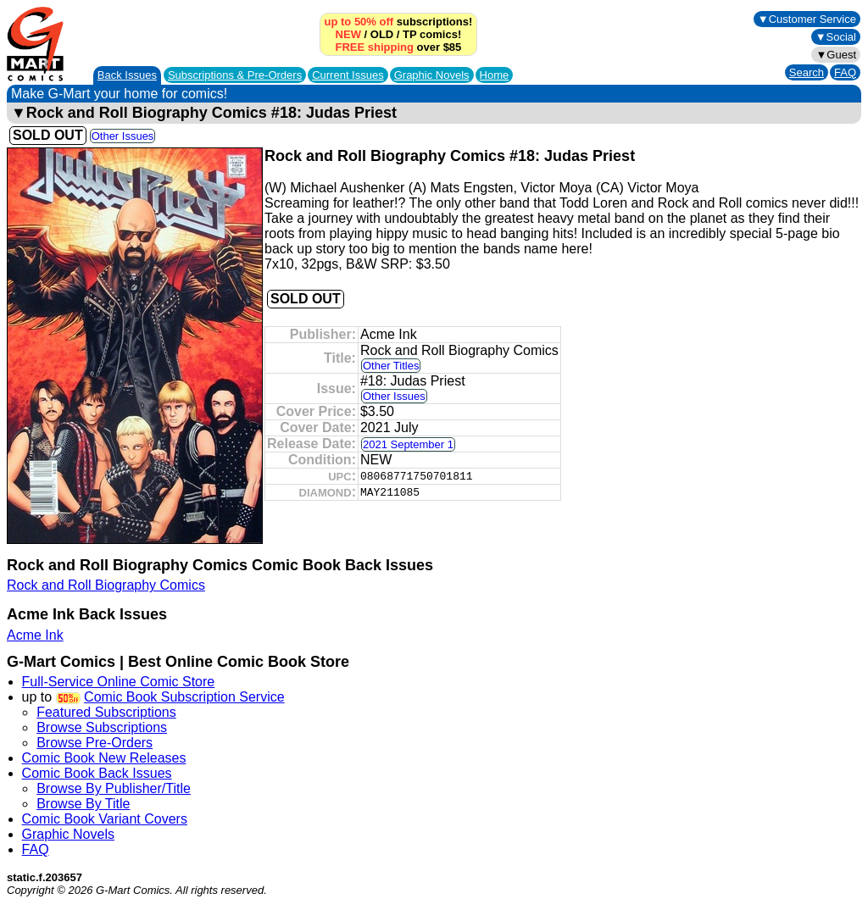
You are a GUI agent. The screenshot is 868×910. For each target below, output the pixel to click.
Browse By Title (83, 803)
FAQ (845, 72)
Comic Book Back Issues (97, 773)
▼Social (835, 37)
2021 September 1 (408, 444)
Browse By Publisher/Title (113, 788)
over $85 (399, 47)
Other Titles (391, 365)
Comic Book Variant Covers (104, 819)
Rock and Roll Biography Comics (106, 585)
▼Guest (835, 54)
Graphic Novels (432, 75)
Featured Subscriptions (106, 712)
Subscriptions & (235, 75)
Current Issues (348, 75)
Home (494, 75)
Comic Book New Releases (104, 758)
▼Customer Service (807, 19)
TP (409, 34)
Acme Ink (35, 635)
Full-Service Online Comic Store (118, 681)
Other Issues (123, 136)
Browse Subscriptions (101, 727)
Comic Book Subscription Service (184, 697)
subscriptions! (399, 21)
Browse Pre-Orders (94, 742)
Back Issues (127, 75)
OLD (381, 34)
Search (806, 72)
